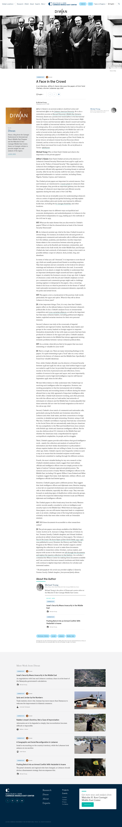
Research (20, 4)
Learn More (12, 154)
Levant (54, 636)
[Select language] (112, 4)
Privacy (64, 802)
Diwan (26, 4)
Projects (65, 790)
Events (64, 793)
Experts (37, 4)
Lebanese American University (64, 111)
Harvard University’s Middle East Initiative (67, 114)
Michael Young (42, 102)
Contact (64, 797)
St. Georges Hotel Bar (63, 204)
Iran (90, 4)
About (32, 4)
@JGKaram (46, 148)
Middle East (70, 636)
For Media (65, 804)
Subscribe (87, 804)
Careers (64, 799)
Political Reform (43, 636)
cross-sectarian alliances (58, 312)
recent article (66, 184)
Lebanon (83, 4)
